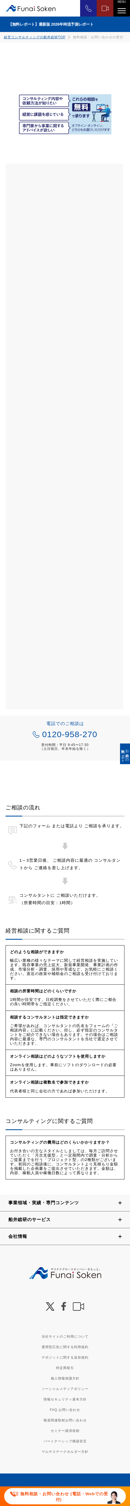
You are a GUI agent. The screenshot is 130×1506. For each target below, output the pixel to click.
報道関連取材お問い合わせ (65, 1420)
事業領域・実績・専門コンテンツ (43, 1202)
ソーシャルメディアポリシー (65, 1389)
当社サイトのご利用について (65, 1336)
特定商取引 (65, 1368)
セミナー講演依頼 (65, 1431)
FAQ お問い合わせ (65, 1410)
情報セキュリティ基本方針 (65, 1399)
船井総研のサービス (29, 1219)
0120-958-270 (69, 734)
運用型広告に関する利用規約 (65, 1347)
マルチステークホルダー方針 (65, 1452)
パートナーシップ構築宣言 (65, 1441)
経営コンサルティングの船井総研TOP (34, 37)
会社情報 (17, 1236)
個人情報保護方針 (65, 1378)
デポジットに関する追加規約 (65, 1357)
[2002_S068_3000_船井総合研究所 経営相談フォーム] (64, 436)
